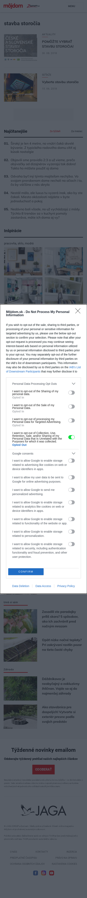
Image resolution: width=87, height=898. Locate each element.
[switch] (71, 393)
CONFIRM (25, 571)
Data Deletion (20, 586)
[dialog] (43, 449)
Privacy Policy (66, 586)
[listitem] (43, 384)
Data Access (43, 586)
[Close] (79, 312)
